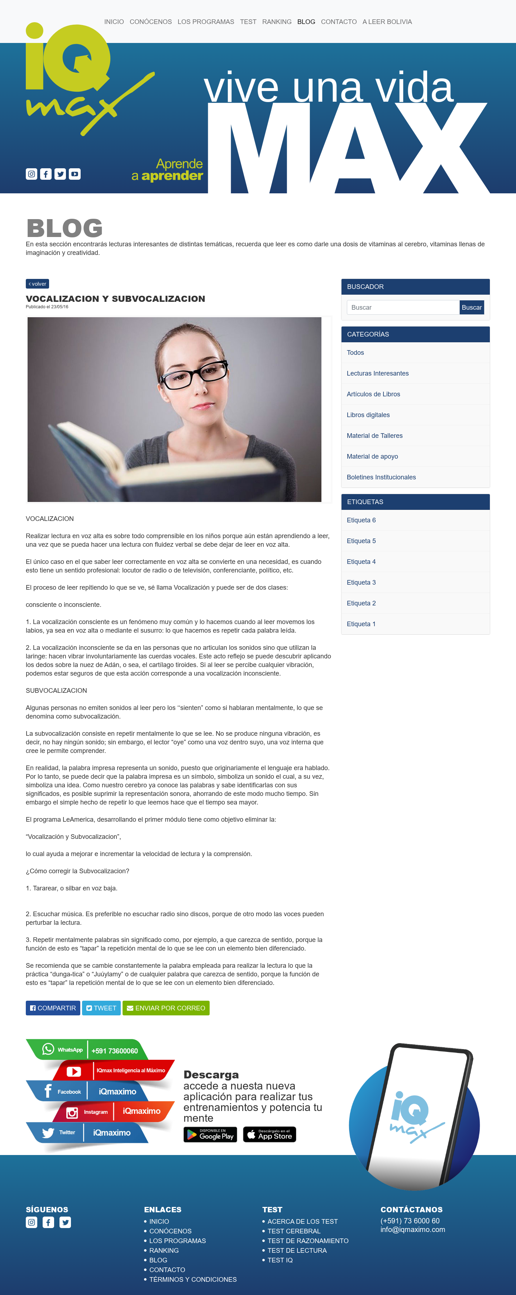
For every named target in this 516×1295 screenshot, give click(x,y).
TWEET (105, 1008)
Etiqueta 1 (361, 624)
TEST (248, 21)
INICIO (114, 21)
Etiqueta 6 (361, 520)
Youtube (113, 1070)
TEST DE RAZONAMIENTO (308, 1241)
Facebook (87, 1091)
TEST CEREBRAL (294, 1231)
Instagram (113, 1111)
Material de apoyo (372, 456)
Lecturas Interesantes (378, 373)
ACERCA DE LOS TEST (303, 1221)
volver (37, 284)
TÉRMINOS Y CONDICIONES (193, 1279)
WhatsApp (87, 1049)
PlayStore (210, 1135)
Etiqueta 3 (361, 582)
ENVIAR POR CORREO (170, 1008)
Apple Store (269, 1135)
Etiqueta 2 (361, 603)
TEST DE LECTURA (297, 1250)
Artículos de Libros (373, 394)
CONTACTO (339, 21)
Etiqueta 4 (361, 561)
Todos (355, 352)
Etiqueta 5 (361, 541)
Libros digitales (368, 415)
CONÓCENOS (151, 21)
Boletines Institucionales (381, 477)
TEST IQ (280, 1260)
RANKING (277, 21)
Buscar (472, 307)
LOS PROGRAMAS (206, 21)
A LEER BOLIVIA (387, 21)
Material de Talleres (375, 435)
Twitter (87, 1132)
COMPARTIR (57, 1008)
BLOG (306, 21)
